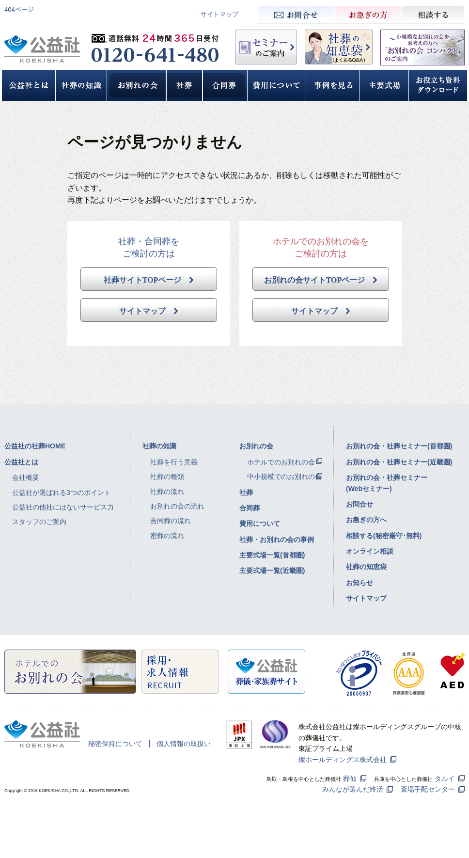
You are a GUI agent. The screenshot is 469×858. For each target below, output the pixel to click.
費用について (259, 523)
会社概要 (25, 477)
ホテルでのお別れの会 (281, 462)
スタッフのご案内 (39, 521)
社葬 (246, 492)
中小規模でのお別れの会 (284, 476)
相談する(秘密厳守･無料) (384, 536)
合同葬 (249, 508)
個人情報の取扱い (183, 743)
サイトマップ (219, 14)
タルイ (445, 778)
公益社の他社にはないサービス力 (63, 507)
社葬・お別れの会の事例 (276, 539)
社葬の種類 (167, 476)
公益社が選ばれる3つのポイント (61, 492)
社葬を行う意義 (174, 462)
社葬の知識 (159, 446)
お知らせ (359, 583)
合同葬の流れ (170, 520)
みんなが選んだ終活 (352, 789)
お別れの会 (256, 446)
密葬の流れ (167, 536)
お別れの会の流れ (177, 506)
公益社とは (21, 462)
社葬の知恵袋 (366, 567)
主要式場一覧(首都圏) (272, 555)
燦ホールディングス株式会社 (342, 759)
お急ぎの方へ (366, 520)
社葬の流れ (167, 491)
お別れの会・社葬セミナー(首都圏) (399, 446)
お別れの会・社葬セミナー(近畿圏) (399, 462)
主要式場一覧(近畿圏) (272, 570)
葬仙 (350, 778)
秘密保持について (115, 743)
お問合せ (359, 504)
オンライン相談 (369, 551)
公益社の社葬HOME (34, 446)
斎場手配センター (428, 789)
